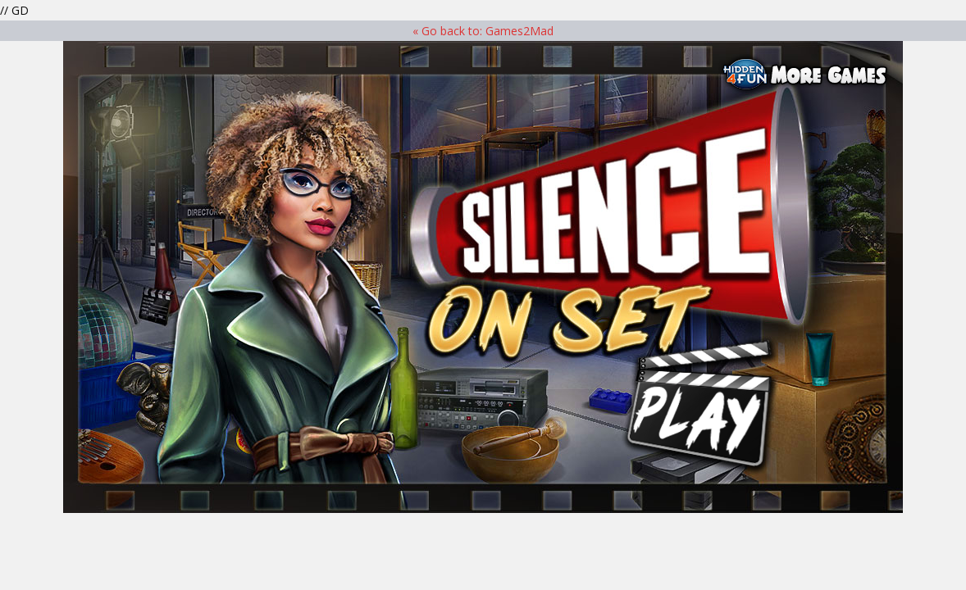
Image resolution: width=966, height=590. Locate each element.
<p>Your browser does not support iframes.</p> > (483, 277)
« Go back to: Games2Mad (483, 31)
